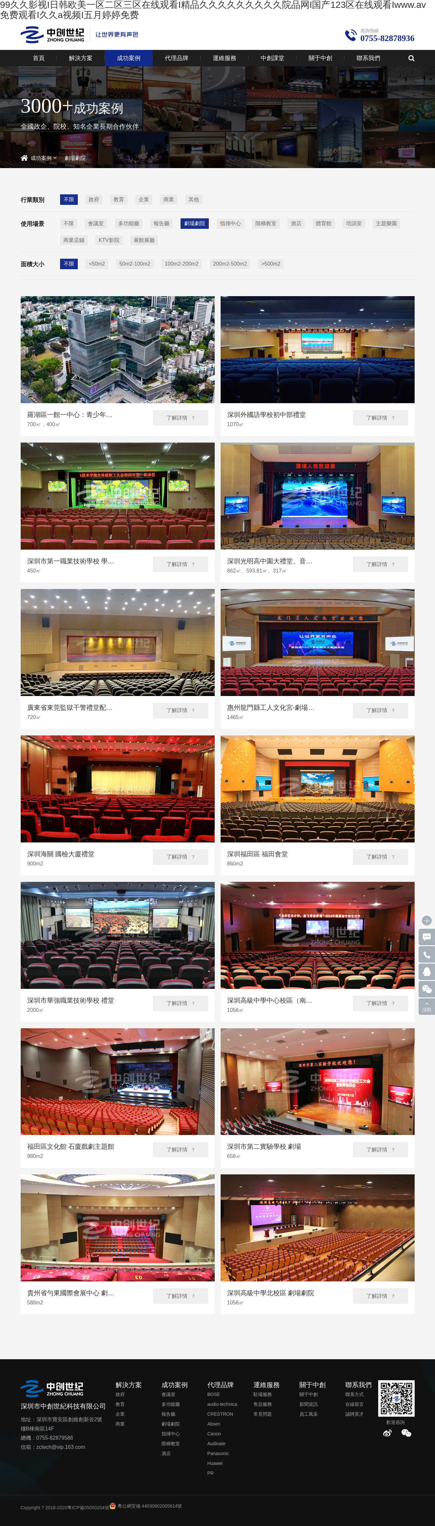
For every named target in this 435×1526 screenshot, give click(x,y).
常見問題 (262, 1414)
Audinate (216, 1443)
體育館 (324, 223)
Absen (214, 1424)
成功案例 (129, 58)
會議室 (96, 223)
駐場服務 (262, 1394)
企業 (144, 199)
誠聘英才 (354, 1414)
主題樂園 (386, 223)
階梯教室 (265, 223)
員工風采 (308, 1414)
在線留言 (354, 1404)
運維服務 (224, 58)
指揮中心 (230, 223)
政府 (94, 199)
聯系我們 (368, 58)
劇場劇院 (75, 158)
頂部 (426, 1009)
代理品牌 (176, 58)
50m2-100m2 (135, 264)
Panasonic (218, 1453)
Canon (214, 1433)
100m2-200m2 (182, 264)
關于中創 (320, 58)
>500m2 (270, 264)
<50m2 (97, 264)
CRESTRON (220, 1414)
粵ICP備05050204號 (88, 1507)
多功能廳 (128, 223)
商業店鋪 (73, 240)
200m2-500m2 (230, 264)
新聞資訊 (308, 1404)
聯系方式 (354, 1394)
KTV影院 (108, 240)
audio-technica (222, 1404)
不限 (69, 199)
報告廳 (161, 223)
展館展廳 (144, 240)
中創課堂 (272, 58)
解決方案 (81, 58)
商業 (168, 199)
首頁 (39, 58)
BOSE (213, 1394)
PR (210, 1473)
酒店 (296, 223)
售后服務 (262, 1404)
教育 (119, 199)
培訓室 (354, 223)
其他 (193, 199)
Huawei (215, 1463)
